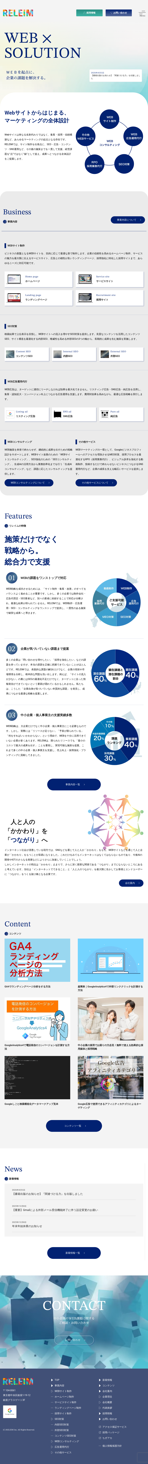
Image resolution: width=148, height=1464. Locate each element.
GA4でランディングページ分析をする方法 (27, 986)
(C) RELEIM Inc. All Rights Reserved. (19, 1430)
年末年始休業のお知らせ (27, 1226)
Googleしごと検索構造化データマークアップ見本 (31, 1104)
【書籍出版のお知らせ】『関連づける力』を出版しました (47, 1193)
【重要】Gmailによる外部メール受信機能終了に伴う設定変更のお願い (55, 1210)
